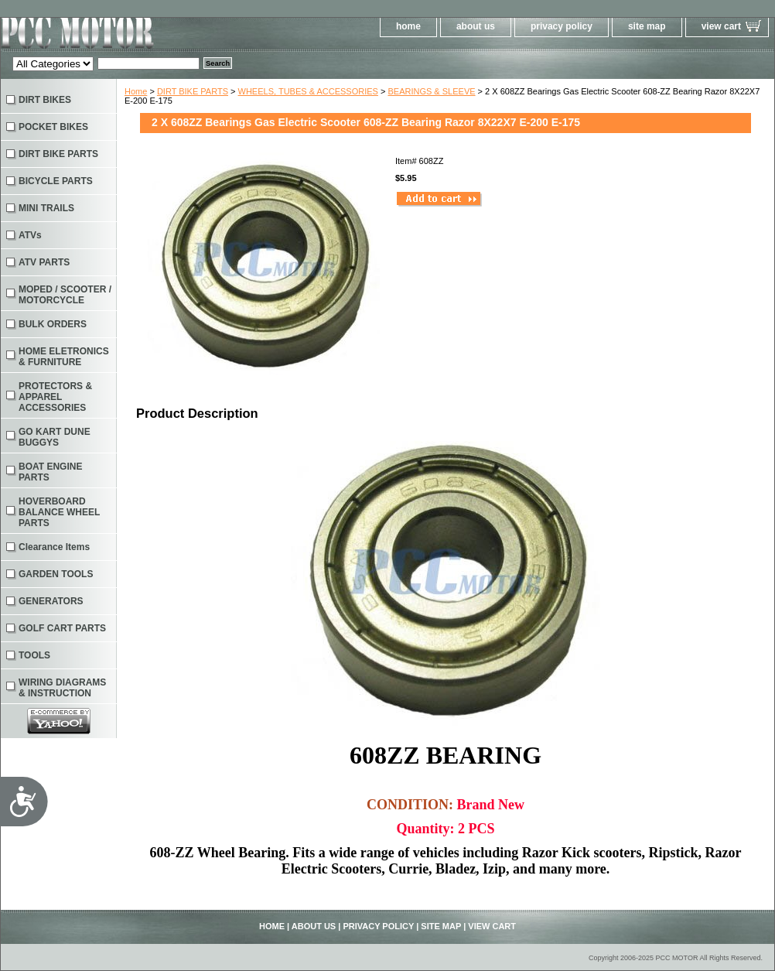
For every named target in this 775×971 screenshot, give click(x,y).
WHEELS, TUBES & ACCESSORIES (308, 91)
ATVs (30, 235)
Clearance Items (54, 547)
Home (136, 91)
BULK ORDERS (53, 324)
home (408, 26)
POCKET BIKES (53, 126)
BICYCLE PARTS (56, 181)
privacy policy (561, 26)
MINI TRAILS (46, 208)
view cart (721, 26)
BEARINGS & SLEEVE (431, 91)
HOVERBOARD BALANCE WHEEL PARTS (59, 512)
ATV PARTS (44, 262)
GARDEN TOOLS (56, 574)
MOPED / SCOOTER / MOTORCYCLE (65, 295)
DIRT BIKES (45, 99)
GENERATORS (51, 601)
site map (647, 26)
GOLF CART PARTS (62, 628)
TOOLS (34, 655)
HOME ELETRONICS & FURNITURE (64, 357)
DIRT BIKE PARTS (192, 91)
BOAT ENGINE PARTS (50, 472)
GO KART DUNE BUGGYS (54, 437)
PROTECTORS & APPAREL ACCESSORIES (55, 397)
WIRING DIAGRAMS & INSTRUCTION (62, 688)
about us (475, 26)
